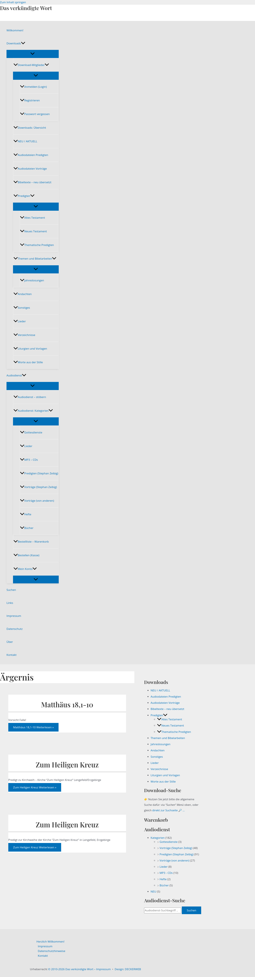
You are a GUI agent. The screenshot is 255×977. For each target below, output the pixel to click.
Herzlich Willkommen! (50, 941)
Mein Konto (25, 569)
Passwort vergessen (35, 114)
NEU (153, 891)
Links (10, 603)
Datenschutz (15, 629)
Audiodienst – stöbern (29, 397)
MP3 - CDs (166, 873)
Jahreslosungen (32, 280)
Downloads (16, 43)
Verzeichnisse (24, 335)
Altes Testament (32, 217)
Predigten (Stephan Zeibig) (39, 473)
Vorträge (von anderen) (37, 500)
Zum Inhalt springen (13, 2)
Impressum (14, 616)
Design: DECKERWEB (128, 969)
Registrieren (30, 100)
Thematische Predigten (37, 245)
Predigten (23, 196)
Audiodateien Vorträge (30, 168)
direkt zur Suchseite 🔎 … (168, 810)
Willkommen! (15, 30)
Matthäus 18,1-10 (67, 704)
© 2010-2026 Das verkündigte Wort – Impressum (79, 969)
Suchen (11, 590)
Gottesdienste (31, 432)
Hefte (25, 514)
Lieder (19, 321)
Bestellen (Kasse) (26, 555)
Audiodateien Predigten (30, 155)
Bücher (26, 528)
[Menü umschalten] (33, 54)
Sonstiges (21, 307)
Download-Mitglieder (31, 65)
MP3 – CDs (29, 460)
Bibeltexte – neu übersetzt (32, 182)
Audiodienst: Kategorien (33, 410)
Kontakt (12, 655)
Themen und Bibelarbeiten (34, 258)
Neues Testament (33, 231)
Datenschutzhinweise (51, 951)
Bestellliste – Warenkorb (31, 541)
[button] (23, 43)
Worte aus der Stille (28, 362)
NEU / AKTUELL (25, 141)
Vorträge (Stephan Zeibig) (38, 487)
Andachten (22, 294)
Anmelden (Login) (33, 87)
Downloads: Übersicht (29, 127)
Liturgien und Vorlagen (30, 348)
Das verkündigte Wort (26, 7)
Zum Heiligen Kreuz (67, 764)
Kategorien (158, 838)
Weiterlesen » (33, 727)
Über (10, 642)
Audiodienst (16, 375)
